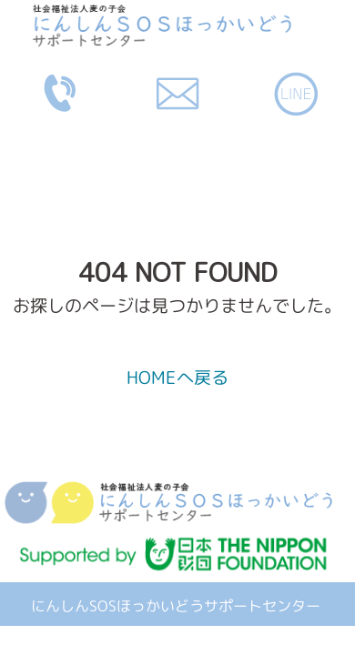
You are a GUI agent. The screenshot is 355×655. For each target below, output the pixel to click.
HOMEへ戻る (177, 377)
